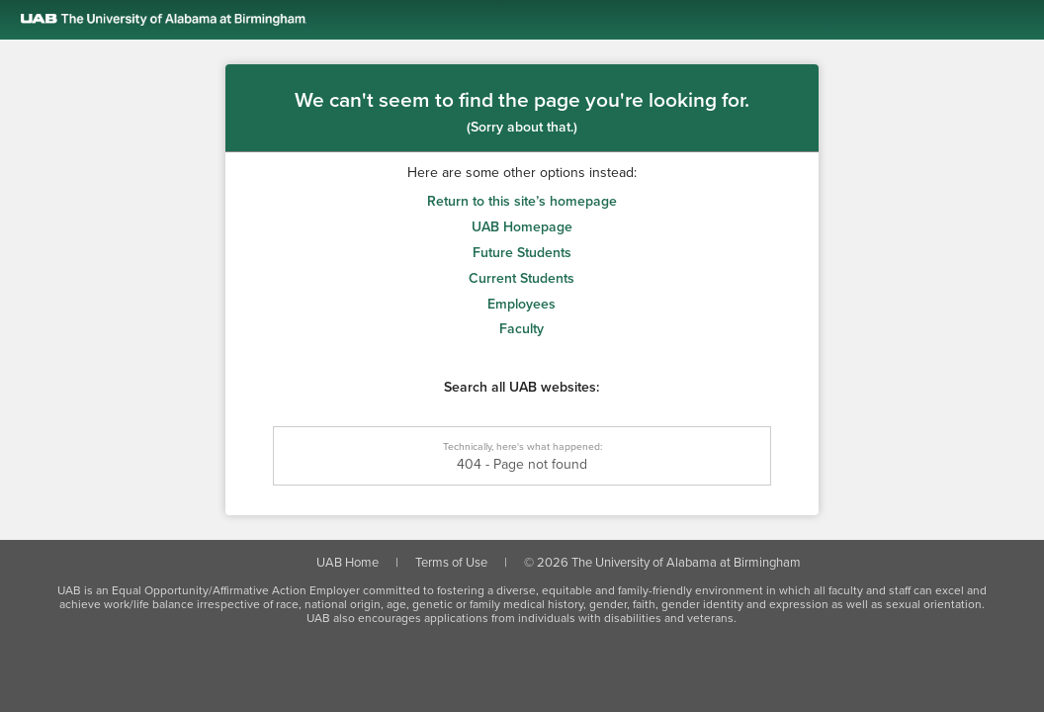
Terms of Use (451, 563)
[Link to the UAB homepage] (532, 20)
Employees (521, 304)
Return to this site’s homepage (522, 201)
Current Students (521, 278)
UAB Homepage (522, 227)
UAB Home (347, 563)
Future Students (522, 252)
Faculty (521, 328)
